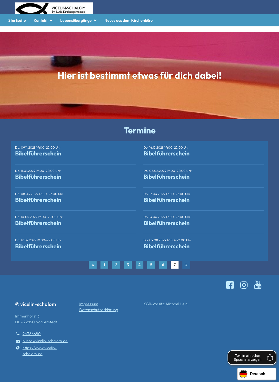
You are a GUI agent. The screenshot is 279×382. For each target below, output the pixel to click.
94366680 (28, 334)
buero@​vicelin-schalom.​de (41, 341)
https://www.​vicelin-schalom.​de (36, 351)
